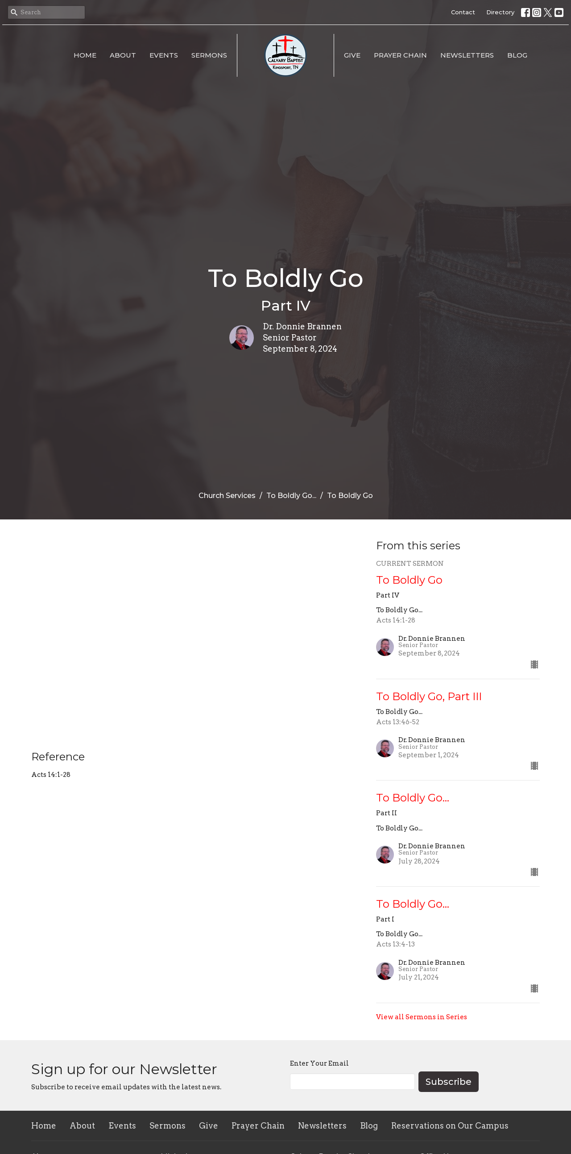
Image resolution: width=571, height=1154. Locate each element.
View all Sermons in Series (421, 1017)
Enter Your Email (319, 1063)
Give (352, 55)
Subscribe (449, 1081)
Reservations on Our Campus (450, 1125)
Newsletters (467, 55)
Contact (463, 12)
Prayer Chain (400, 55)
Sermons (209, 55)
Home (85, 55)
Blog (517, 55)
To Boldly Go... (291, 495)
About (123, 55)
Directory (500, 12)
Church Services (227, 495)
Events (163, 55)
